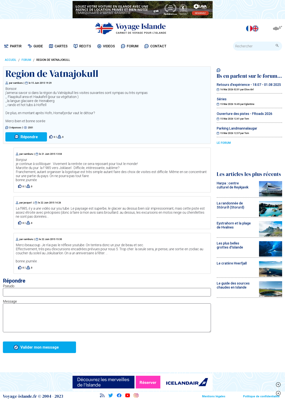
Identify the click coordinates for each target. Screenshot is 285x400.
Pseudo (8, 286)
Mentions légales (213, 396)
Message (10, 301)
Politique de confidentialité (261, 396)
